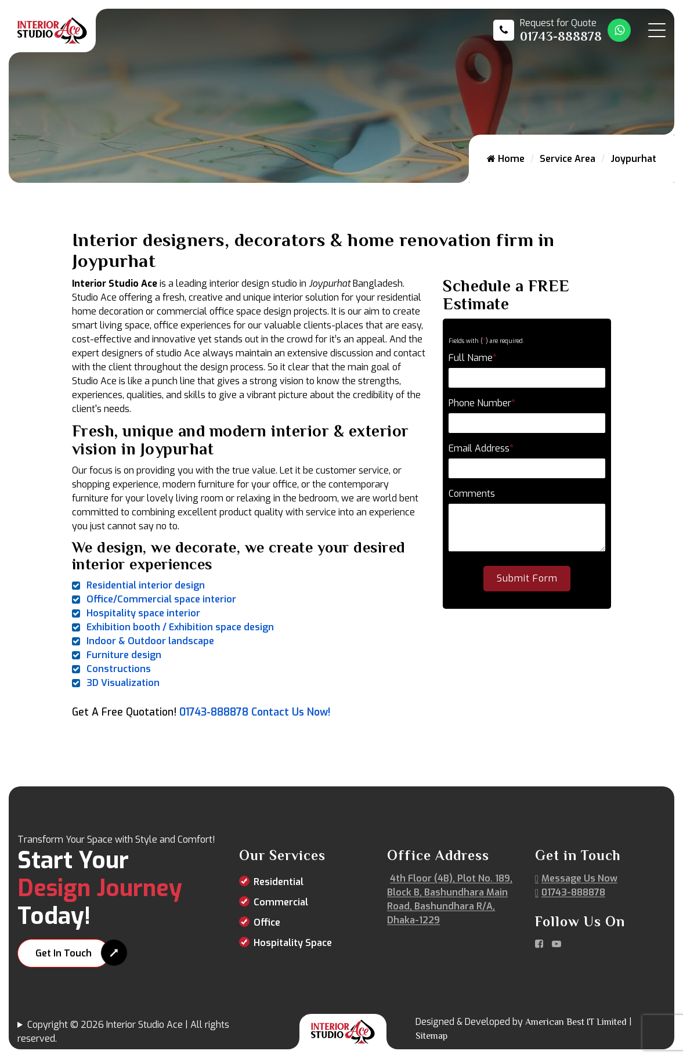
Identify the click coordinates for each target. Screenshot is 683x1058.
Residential (278, 882)
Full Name (473, 358)
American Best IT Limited (576, 1022)
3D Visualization (123, 683)
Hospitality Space (293, 943)
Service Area (567, 159)
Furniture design (123, 655)
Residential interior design (145, 585)
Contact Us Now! (291, 712)
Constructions (118, 669)
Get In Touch (63, 953)
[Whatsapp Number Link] (619, 30)
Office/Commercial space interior (161, 599)
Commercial (281, 902)
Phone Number (482, 403)
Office (267, 922)
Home (506, 159)
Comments (472, 494)
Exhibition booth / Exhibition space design (180, 627)
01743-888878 (213, 712)
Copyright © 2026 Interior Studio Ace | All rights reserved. (123, 1032)
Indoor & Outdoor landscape (150, 641)
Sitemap (431, 1036)
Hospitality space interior (143, 613)
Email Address (481, 448)
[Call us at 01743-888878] (547, 30)
